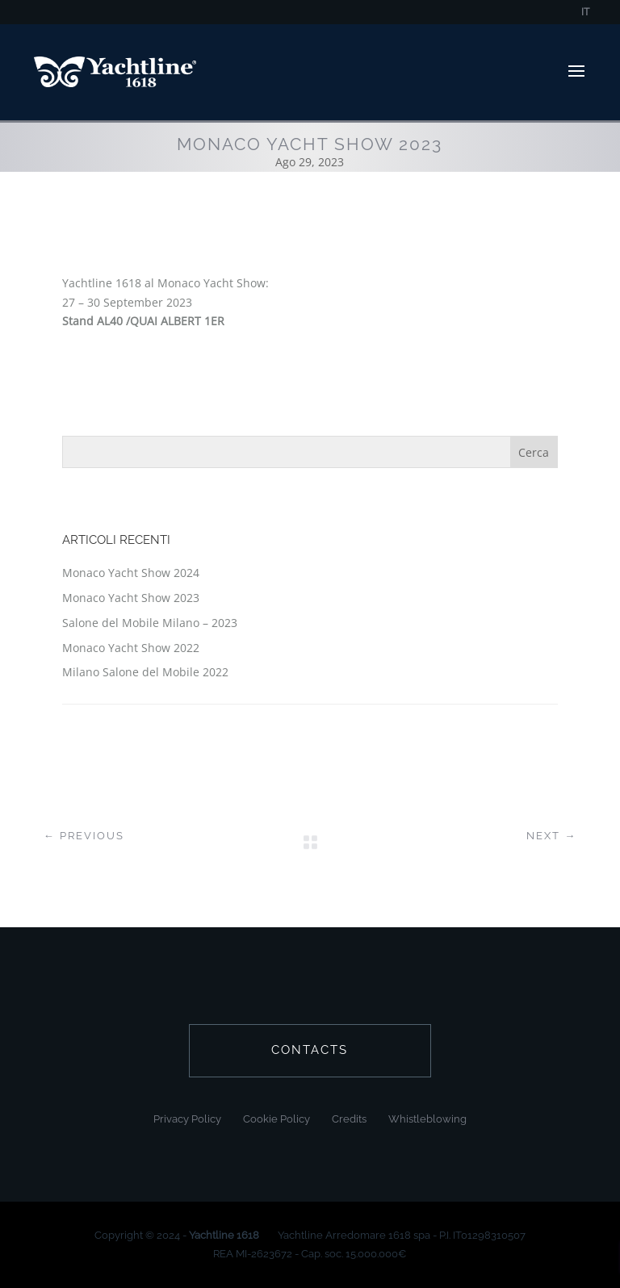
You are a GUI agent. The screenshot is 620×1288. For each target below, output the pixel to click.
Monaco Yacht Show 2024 (130, 572)
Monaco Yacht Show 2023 (130, 597)
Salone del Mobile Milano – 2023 (149, 622)
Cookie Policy (276, 1119)
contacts (309, 1050)
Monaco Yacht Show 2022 (130, 647)
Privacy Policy (187, 1119)
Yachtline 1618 (224, 1235)
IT (585, 12)
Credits (349, 1119)
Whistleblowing (427, 1119)
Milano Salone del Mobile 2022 (145, 672)
